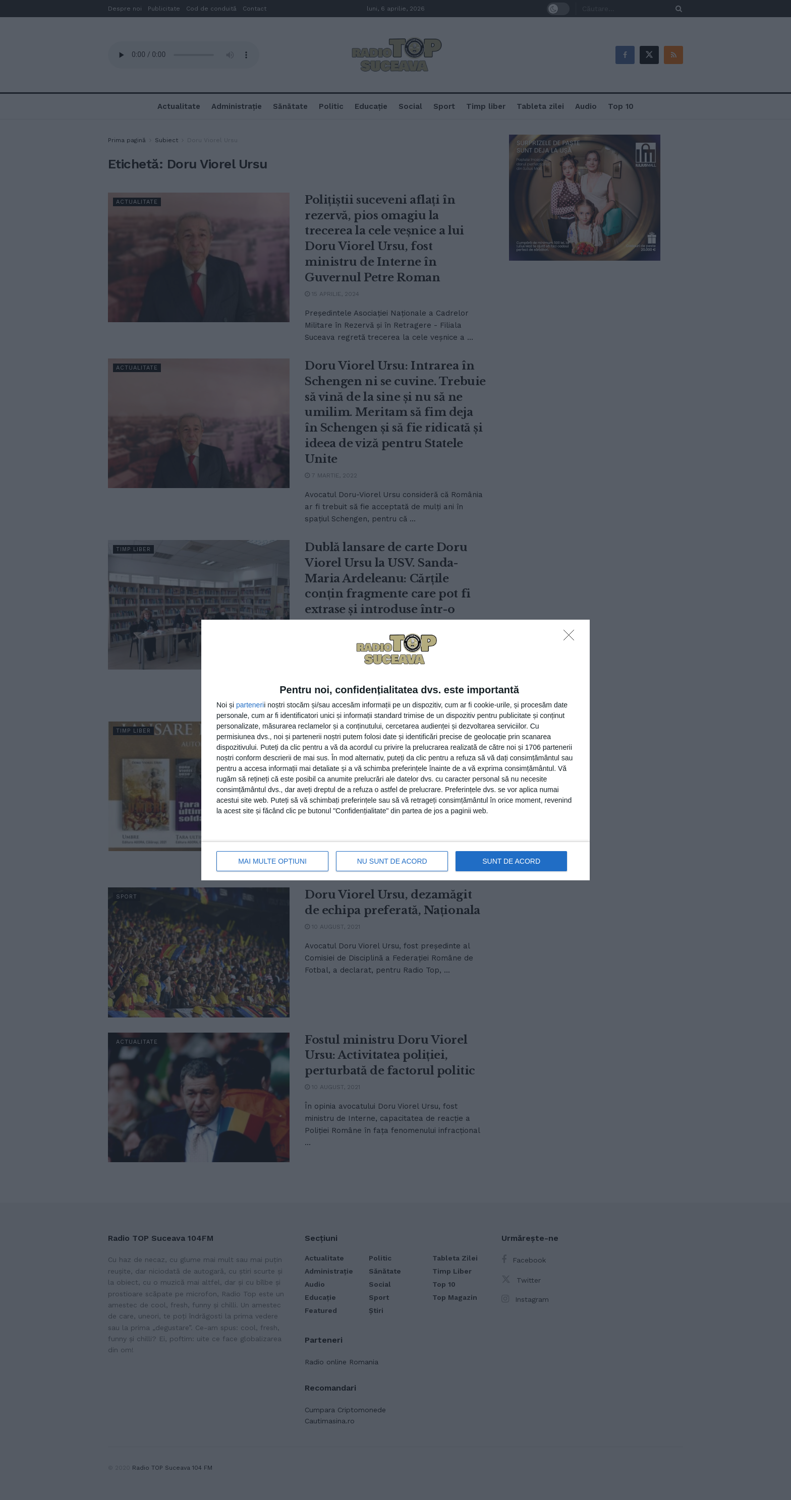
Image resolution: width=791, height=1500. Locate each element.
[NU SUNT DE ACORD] (571, 638)
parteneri (250, 704)
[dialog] (395, 750)
